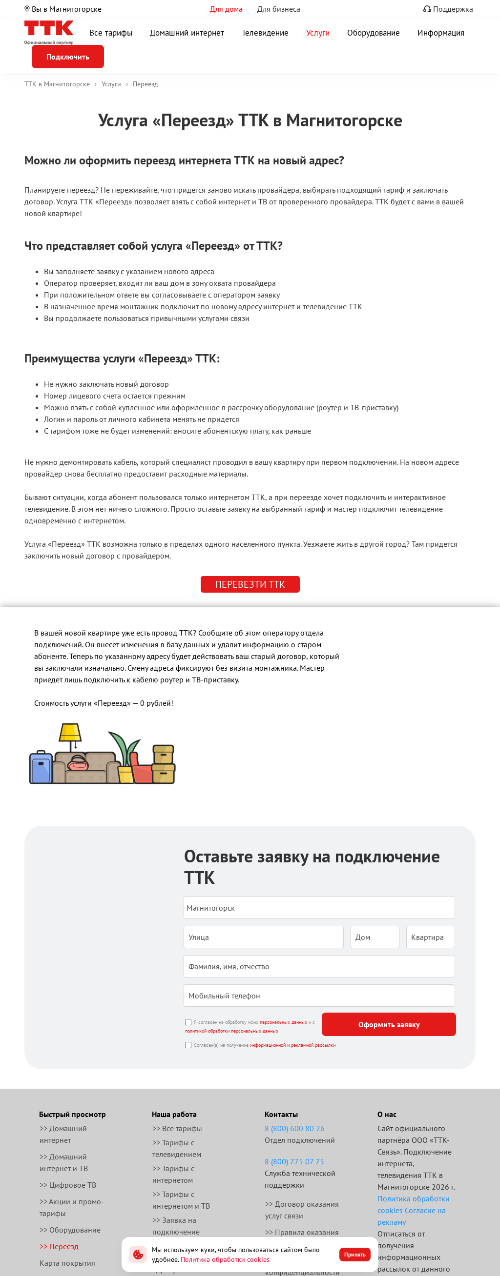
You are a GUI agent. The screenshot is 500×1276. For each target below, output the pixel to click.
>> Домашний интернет (63, 1134)
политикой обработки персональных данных (231, 1031)
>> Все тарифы (177, 1128)
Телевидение (265, 32)
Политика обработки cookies (225, 1259)
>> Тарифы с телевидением (176, 1148)
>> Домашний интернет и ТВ (64, 1162)
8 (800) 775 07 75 (294, 1161)
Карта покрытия (67, 1263)
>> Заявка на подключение (176, 1225)
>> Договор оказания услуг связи (302, 1209)
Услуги (318, 32)
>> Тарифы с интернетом (173, 1174)
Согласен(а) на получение (264, 1045)
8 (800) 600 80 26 (295, 1128)
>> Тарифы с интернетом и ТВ (181, 1200)
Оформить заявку (389, 1024)
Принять (355, 1254)
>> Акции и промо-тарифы (72, 1207)
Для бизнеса (278, 9)
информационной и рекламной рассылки (292, 1045)
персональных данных (283, 1022)
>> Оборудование (70, 1230)
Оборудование (373, 32)
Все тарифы (110, 32)
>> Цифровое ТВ (68, 1185)
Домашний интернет (187, 32)
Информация (440, 32)
